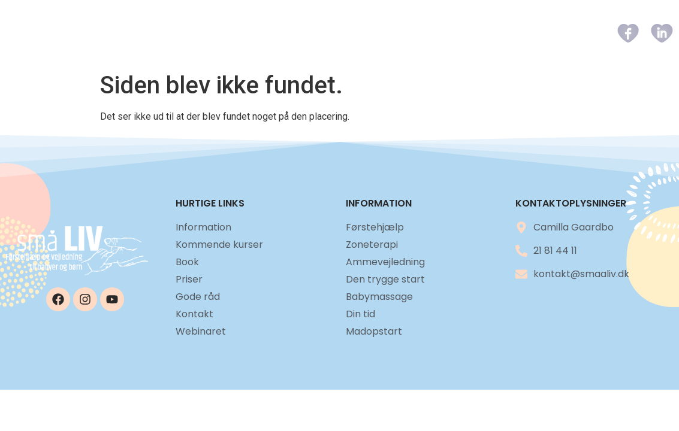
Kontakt (562, 33)
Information (221, 33)
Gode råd (499, 33)
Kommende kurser (319, 33)
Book (395, 33)
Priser (442, 33)
